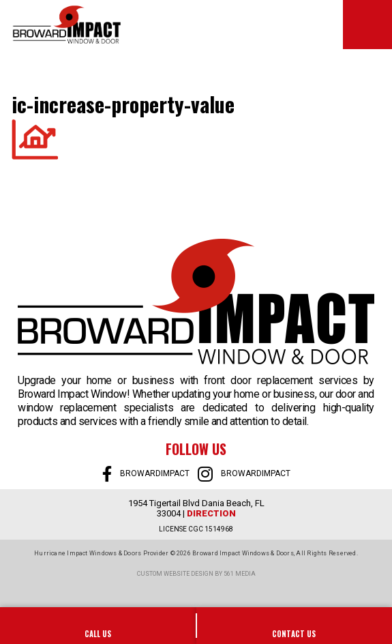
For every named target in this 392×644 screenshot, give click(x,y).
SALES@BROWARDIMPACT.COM (294, 625)
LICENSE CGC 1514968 (196, 529)
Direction (211, 513)
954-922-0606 (98, 625)
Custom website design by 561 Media (196, 573)
